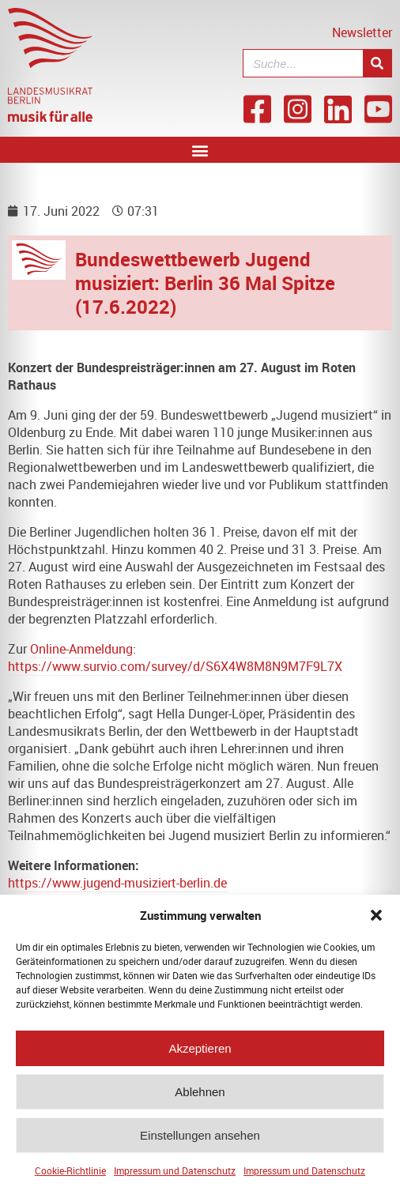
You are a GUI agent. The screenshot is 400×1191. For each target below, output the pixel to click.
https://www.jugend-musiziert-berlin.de (117, 882)
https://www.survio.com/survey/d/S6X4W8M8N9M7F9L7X (175, 666)
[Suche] (377, 63)
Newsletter (362, 32)
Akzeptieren (199, 1052)
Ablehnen (200, 1095)
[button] (376, 920)
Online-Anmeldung (81, 649)
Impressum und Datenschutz (175, 1175)
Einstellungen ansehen (200, 1139)
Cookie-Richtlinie (70, 1175)
